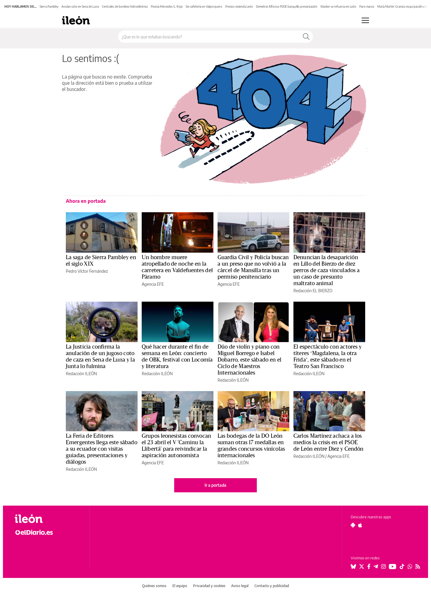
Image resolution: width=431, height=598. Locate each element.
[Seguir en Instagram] (383, 566)
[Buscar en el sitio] (209, 36)
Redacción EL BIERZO (312, 290)
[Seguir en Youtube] (392, 566)
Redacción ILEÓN (81, 373)
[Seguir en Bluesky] (353, 566)
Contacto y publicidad (271, 586)
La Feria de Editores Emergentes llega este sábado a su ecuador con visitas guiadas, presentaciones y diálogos (101, 449)
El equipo (179, 586)
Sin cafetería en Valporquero (204, 6)
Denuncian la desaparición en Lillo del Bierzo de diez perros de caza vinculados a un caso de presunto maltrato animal (326, 270)
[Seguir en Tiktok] (402, 566)
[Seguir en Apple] (360, 525)
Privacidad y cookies (209, 586)
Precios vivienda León (239, 6)
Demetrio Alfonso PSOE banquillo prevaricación (286, 6)
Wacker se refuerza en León (338, 6)
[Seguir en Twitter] (361, 566)
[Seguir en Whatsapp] (410, 566)
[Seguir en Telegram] (375, 566)
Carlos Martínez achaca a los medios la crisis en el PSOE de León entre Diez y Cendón (328, 442)
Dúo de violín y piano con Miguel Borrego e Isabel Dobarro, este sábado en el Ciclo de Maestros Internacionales (249, 360)
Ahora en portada (86, 201)
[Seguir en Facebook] (368, 566)
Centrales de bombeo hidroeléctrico (125, 6)
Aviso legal (240, 586)
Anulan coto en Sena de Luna (80, 6)
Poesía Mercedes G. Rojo (167, 6)
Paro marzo (366, 6)
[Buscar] (306, 36)
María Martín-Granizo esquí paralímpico (403, 6)
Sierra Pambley (49, 6)
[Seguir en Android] (353, 525)
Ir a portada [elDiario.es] (215, 485)
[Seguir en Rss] (417, 566)
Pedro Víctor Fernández (87, 271)
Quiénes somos (154, 586)
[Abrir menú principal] (365, 20)
